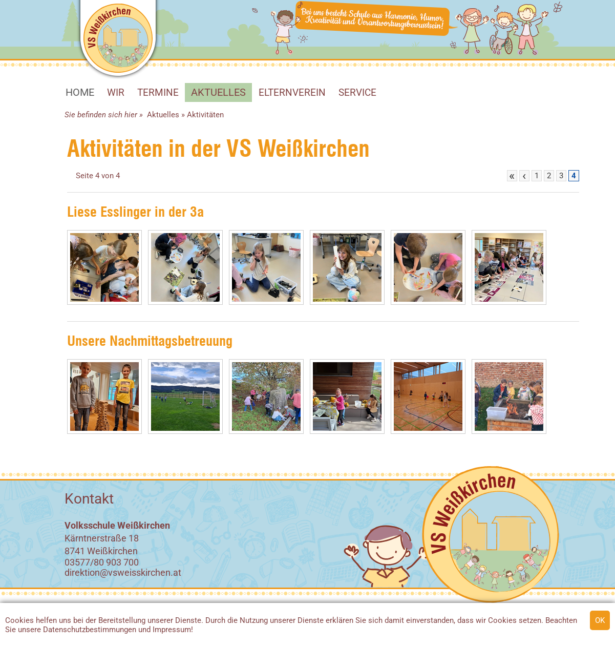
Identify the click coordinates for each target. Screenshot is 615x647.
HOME (80, 92)
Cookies (19, 620)
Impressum (172, 629)
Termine (158, 92)
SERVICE (357, 92)
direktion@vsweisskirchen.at (123, 572)
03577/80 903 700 (102, 562)
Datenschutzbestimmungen (89, 629)
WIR (115, 92)
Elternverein (292, 92)
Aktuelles (218, 92)
